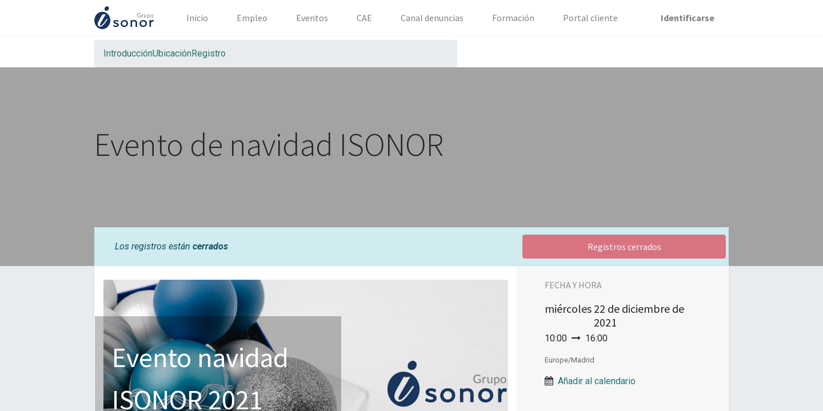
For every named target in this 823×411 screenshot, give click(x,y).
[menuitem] (197, 18)
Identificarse (687, 17)
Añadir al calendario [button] (597, 381)
